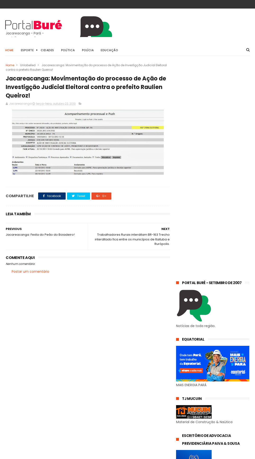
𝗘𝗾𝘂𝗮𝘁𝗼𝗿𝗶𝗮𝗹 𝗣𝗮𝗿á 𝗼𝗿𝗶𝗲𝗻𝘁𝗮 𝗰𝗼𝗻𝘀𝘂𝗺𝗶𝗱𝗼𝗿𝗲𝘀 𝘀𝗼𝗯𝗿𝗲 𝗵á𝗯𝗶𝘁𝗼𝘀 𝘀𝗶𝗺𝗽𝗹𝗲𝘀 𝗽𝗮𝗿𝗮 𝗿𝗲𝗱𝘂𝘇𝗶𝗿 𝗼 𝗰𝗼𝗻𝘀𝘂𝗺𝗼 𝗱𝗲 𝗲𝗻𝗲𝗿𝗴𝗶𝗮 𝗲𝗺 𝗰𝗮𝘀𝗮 (210, 329)
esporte (214, 397)
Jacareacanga (214, 388)
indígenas (186, 423)
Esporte (27, 50)
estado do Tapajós (192, 414)
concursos (186, 397)
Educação (109, 50)
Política (68, 50)
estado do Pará (190, 406)
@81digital (46, 455)
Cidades (47, 50)
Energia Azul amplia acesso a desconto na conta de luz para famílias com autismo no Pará (225, 356)
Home (9, 50)
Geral (183, 388)
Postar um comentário (30, 271)
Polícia (88, 50)
